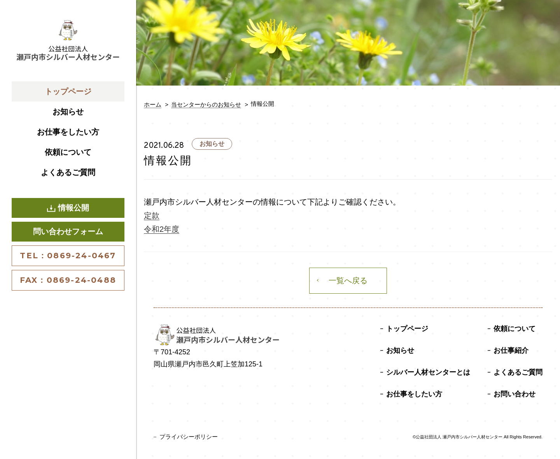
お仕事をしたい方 (68, 132)
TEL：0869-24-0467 (68, 255)
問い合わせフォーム (68, 231)
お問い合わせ (515, 394)
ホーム (152, 104)
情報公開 (68, 207)
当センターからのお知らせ (206, 104)
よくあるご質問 (68, 172)
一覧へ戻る (348, 280)
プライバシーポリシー (188, 436)
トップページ (68, 91)
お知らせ (68, 111)
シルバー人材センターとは (428, 372)
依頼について (68, 152)
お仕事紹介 (511, 350)
